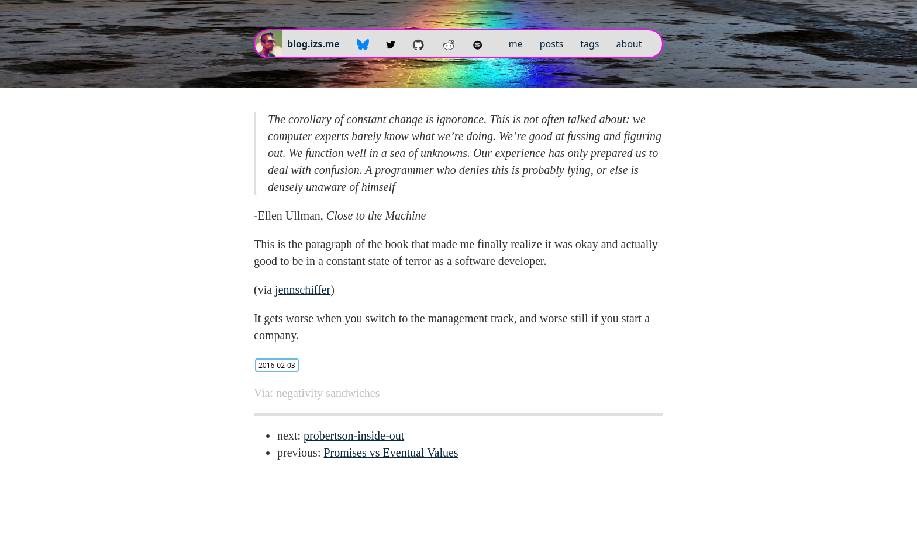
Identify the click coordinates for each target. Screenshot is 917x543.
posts (552, 43)
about (629, 43)
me (516, 43)
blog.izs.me (313, 43)
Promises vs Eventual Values (390, 452)
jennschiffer (302, 289)
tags (589, 43)
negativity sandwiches (328, 393)
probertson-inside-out (354, 435)
